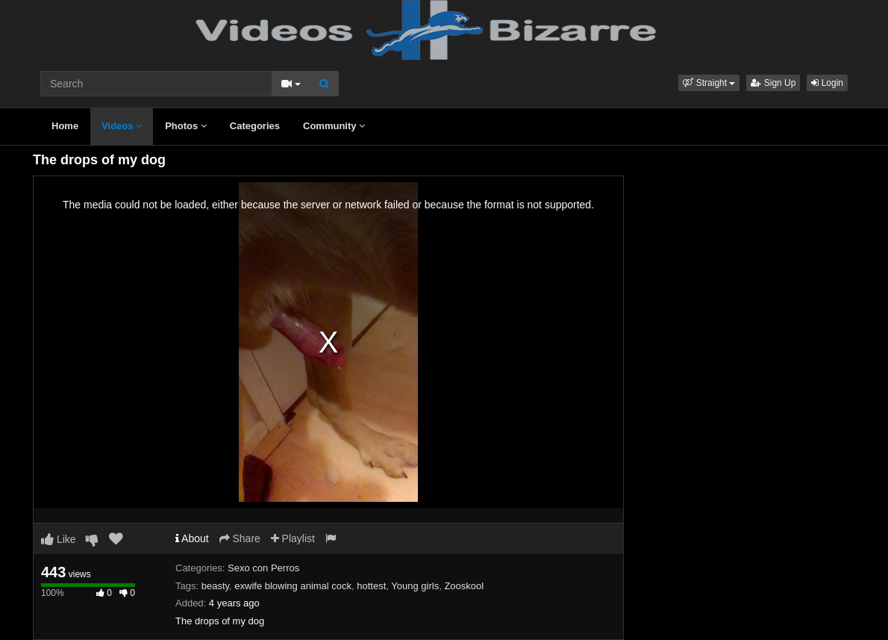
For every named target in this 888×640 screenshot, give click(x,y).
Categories (255, 125)
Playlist (293, 538)
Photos (186, 125)
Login (827, 83)
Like (58, 539)
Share (239, 538)
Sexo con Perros (263, 568)
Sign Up (773, 83)
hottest (371, 585)
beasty (215, 585)
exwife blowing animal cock (292, 585)
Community (334, 125)
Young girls (415, 585)
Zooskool (464, 585)
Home (64, 125)
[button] (709, 83)
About (192, 538)
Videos (121, 125)
